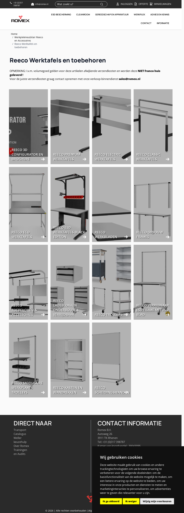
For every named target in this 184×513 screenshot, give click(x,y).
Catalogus (20, 433)
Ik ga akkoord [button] (111, 501)
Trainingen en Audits (20, 451)
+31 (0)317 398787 (114, 441)
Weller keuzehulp (20, 439)
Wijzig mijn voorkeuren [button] (157, 501)
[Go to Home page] (20, 19)
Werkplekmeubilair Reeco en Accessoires (28, 39)
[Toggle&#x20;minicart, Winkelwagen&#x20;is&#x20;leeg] (160, 4)
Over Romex (21, 445)
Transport (20, 429)
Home (14, 33)
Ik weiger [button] (131, 501)
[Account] (124, 4)
